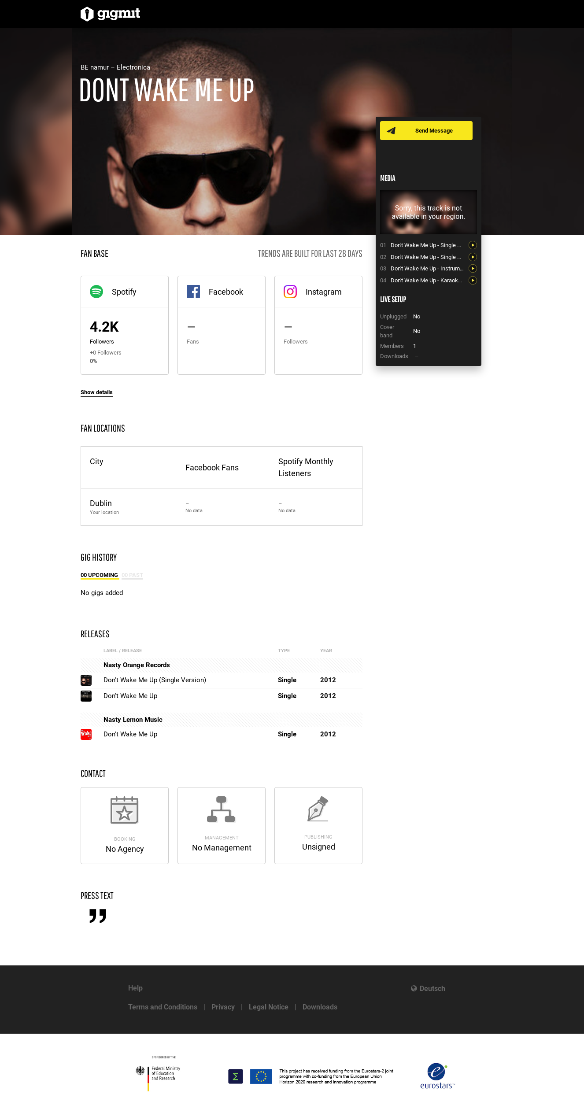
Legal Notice (268, 1007)
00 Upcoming (100, 575)
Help (135, 988)
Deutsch (432, 988)
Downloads (320, 1007)
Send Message (434, 130)
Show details (97, 392)
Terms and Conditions (162, 1007)
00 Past (132, 575)
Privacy (223, 1007)
